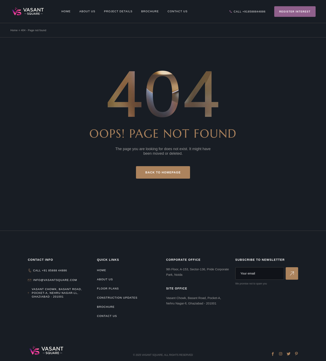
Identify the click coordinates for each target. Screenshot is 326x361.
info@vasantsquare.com (55, 280)
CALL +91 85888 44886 (50, 270)
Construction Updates (117, 297)
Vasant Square (152, 355)
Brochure (106, 306)
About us (105, 279)
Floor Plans (108, 288)
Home (101, 270)
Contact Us (107, 316)
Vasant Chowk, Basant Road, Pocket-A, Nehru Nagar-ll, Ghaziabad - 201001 (57, 293)
